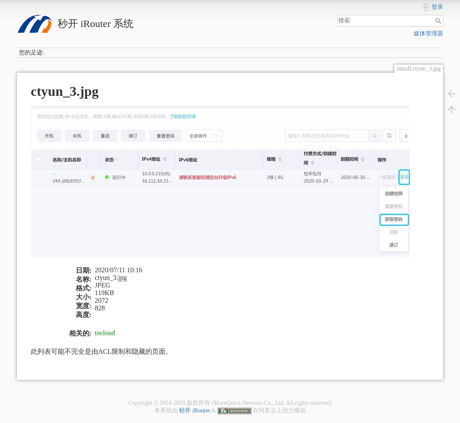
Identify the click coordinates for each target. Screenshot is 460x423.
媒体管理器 (428, 33)
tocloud (105, 332)
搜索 (439, 21)
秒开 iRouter (194, 410)
